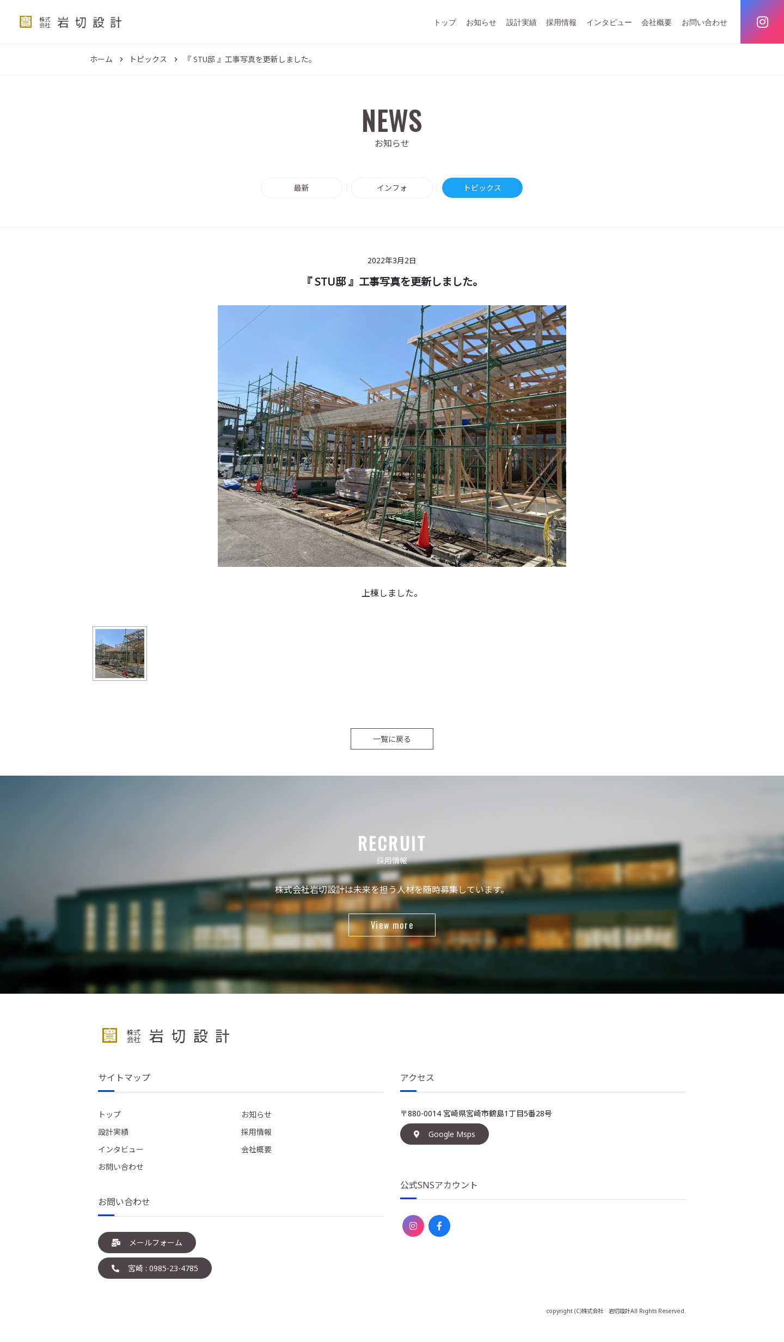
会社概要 (656, 21)
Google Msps (444, 1134)
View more (392, 925)
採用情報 (561, 21)
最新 (301, 188)
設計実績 (521, 21)
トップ (444, 21)
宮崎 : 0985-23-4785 (155, 1268)
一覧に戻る (392, 739)
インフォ (392, 188)
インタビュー (609, 21)
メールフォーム (147, 1242)
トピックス (482, 188)
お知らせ (481, 21)
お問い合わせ (704, 21)
